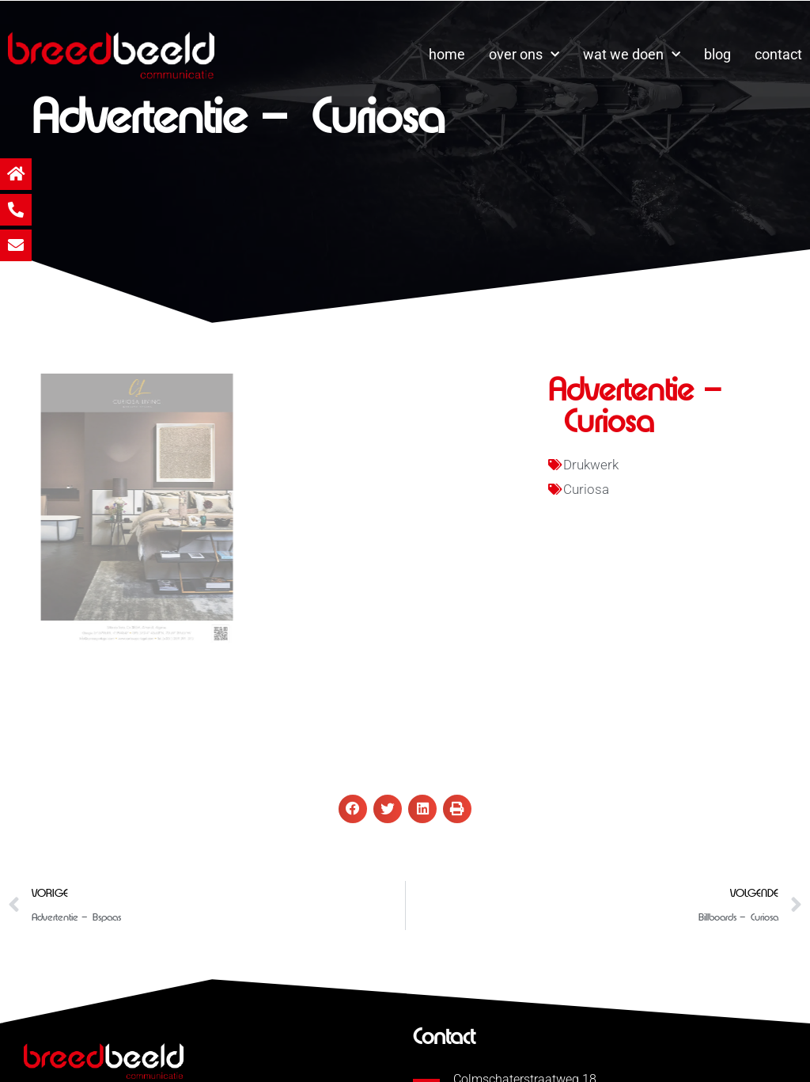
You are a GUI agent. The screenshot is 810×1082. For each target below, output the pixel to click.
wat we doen (631, 55)
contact (778, 54)
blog (717, 54)
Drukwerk (591, 465)
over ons (524, 55)
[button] (353, 809)
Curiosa (586, 489)
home (447, 54)
